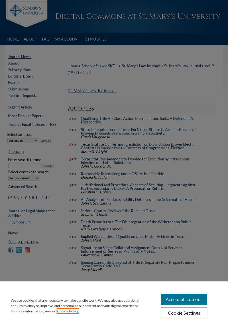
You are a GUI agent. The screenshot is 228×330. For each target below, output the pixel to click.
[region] (114, 305)
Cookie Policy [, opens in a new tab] (68, 311)
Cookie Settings (184, 313)
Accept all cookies (184, 299)
